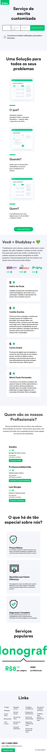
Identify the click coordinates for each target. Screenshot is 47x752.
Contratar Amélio (15, 460)
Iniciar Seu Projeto (23, 229)
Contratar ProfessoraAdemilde (20, 480)
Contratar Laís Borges (17, 500)
